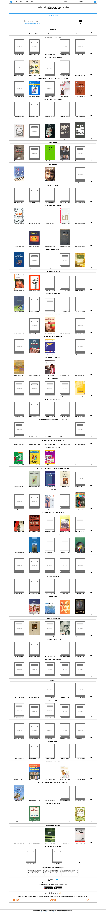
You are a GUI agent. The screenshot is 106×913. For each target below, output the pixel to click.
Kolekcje (38, 23)
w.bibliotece (46, 896)
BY (77, 1)
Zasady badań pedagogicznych (33, 872)
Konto (31, 1)
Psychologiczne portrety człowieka (33, 871)
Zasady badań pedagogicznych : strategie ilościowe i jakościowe (38, 870)
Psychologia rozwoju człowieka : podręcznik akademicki (53, 871)
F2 (90, 1)
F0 (85, 1)
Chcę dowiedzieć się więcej (46, 911)
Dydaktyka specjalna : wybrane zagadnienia (51, 872)
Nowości (15, 1)
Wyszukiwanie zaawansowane (30, 23)
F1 (87, 1)
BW (72, 1)
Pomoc (26, 1)
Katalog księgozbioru (53, 15)
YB (74, 1)
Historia (21, 1)
